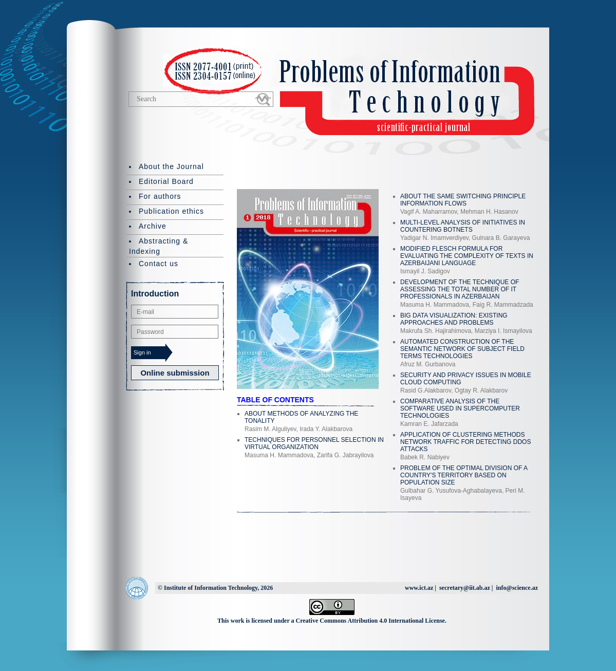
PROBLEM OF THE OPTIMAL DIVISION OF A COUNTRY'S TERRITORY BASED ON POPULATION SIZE (463, 475)
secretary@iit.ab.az (464, 587)
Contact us (158, 263)
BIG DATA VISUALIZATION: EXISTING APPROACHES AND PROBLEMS (454, 319)
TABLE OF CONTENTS (275, 400)
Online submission (174, 372)
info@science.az (517, 587)
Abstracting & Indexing (158, 246)
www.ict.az (419, 587)
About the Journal (171, 166)
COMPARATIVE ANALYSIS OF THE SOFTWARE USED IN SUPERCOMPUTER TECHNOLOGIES (460, 408)
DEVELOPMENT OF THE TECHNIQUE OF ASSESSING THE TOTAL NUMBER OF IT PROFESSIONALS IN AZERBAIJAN (459, 289)
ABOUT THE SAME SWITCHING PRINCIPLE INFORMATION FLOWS (463, 200)
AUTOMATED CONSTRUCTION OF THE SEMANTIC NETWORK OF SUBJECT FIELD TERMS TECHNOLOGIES (462, 349)
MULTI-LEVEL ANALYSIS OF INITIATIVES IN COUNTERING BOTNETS (462, 226)
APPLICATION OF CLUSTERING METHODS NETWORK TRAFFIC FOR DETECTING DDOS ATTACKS (465, 442)
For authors (160, 196)
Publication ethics (171, 211)
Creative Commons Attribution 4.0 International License (370, 620)
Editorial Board (166, 181)
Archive (152, 226)
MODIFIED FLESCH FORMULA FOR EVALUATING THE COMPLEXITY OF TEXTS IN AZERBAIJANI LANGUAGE (466, 256)
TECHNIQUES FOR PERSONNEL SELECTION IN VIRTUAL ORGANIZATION (314, 443)
